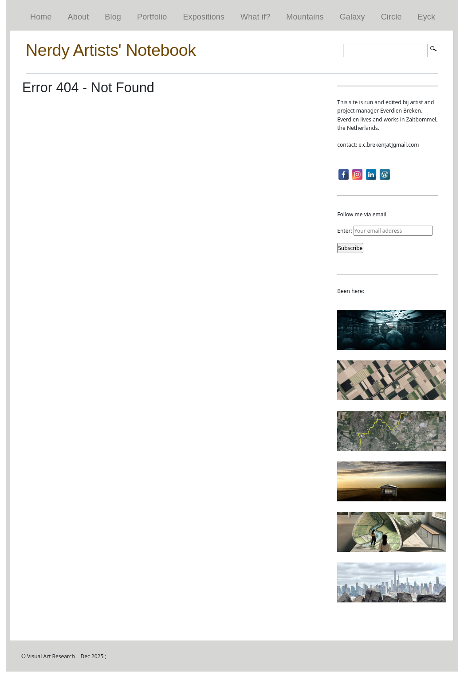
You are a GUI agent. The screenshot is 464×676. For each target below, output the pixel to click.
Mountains (304, 16)
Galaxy (352, 16)
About (78, 16)
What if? (255, 16)
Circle (391, 16)
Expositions (203, 16)
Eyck (427, 16)
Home (41, 16)
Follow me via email (361, 214)
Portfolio (152, 16)
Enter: (384, 231)
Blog (113, 16)
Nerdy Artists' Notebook (111, 50)
